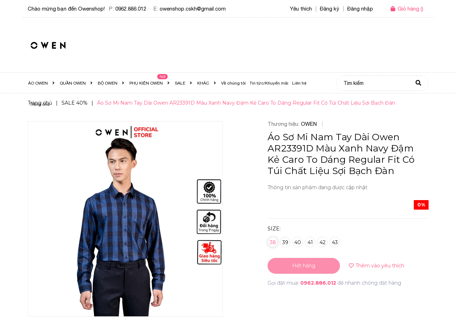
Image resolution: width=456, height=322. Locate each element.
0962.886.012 (130, 9)
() (410, 9)
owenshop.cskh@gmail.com (193, 9)
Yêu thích (301, 9)
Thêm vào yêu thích (376, 265)
